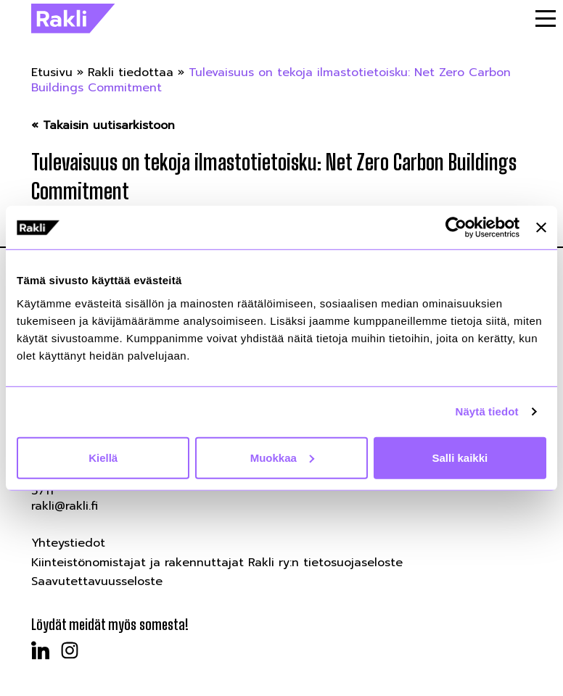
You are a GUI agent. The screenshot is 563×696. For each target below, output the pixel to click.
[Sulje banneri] (541, 228)
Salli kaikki (460, 457)
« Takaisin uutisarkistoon (103, 125)
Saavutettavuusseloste (97, 581)
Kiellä (103, 457)
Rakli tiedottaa (130, 72)
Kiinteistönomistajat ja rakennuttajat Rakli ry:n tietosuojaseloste (217, 562)
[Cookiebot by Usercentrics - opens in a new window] (456, 228)
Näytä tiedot (487, 411)
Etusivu (52, 72)
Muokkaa (282, 457)
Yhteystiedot (68, 543)
